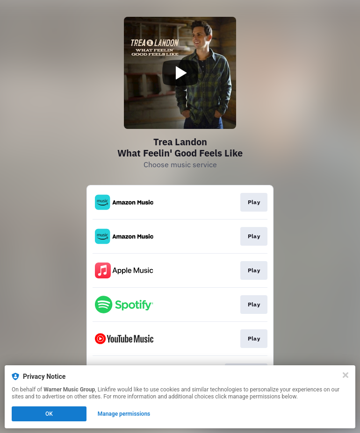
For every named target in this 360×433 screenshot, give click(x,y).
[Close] (345, 375)
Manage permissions (124, 414)
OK (49, 414)
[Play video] (180, 73)
